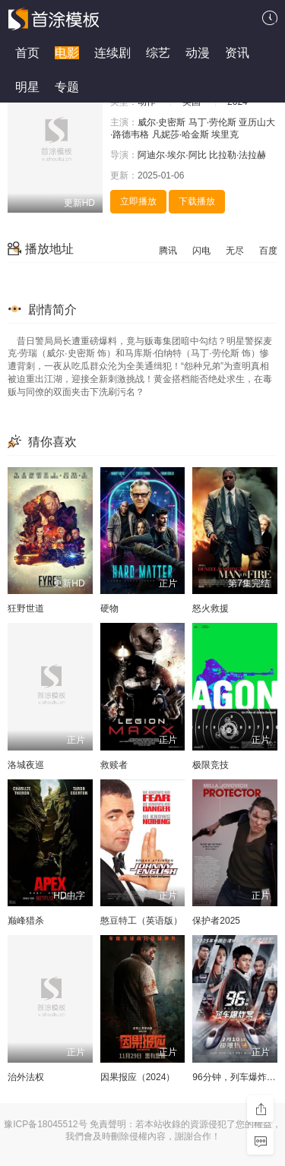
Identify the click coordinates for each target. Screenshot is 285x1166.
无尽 (235, 250)
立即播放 (138, 201)
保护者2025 (216, 920)
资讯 (237, 52)
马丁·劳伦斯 (212, 122)
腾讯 (168, 250)
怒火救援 (210, 608)
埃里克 (225, 134)
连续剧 (112, 52)
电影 (67, 52)
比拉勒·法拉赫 (237, 155)
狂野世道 (26, 608)
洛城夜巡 (26, 765)
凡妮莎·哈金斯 (180, 134)
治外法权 (26, 1077)
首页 (27, 52)
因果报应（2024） (138, 1077)
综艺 (158, 52)
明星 (27, 87)
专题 (67, 87)
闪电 (201, 250)
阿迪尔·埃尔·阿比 (172, 155)
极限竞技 (210, 765)
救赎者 (114, 765)
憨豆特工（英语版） (141, 920)
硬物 (109, 608)
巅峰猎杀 (26, 920)
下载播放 (197, 201)
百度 (268, 250)
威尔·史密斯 (161, 122)
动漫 (197, 52)
